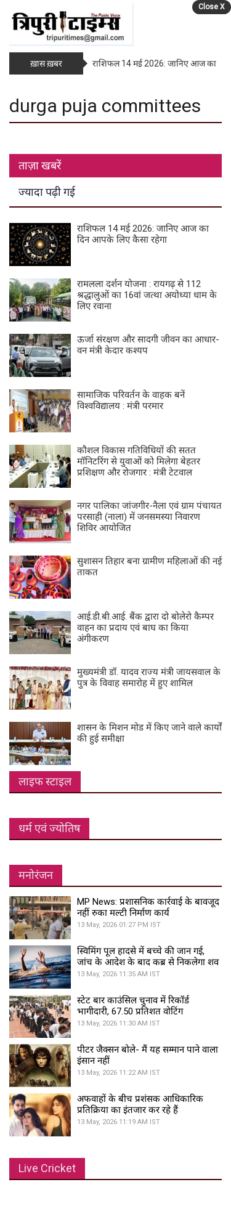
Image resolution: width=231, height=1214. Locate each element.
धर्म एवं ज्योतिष (49, 828)
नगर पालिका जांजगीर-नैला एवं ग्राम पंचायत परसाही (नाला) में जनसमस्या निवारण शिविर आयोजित (149, 516)
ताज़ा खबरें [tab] (39, 165)
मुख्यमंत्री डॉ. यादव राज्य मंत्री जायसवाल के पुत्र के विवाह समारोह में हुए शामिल (149, 677)
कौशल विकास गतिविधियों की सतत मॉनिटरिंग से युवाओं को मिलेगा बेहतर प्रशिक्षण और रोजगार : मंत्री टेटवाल (138, 461)
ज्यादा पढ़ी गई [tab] (46, 191)
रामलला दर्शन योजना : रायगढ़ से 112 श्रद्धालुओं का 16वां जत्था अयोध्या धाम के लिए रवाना (147, 295)
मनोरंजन (35, 874)
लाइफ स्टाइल (44, 781)
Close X (211, 6)
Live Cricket (47, 1168)
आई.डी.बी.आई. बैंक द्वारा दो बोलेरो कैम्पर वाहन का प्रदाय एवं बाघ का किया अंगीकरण (145, 627)
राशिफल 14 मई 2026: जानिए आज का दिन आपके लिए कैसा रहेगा (143, 234)
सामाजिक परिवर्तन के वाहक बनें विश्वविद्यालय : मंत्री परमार (131, 400)
